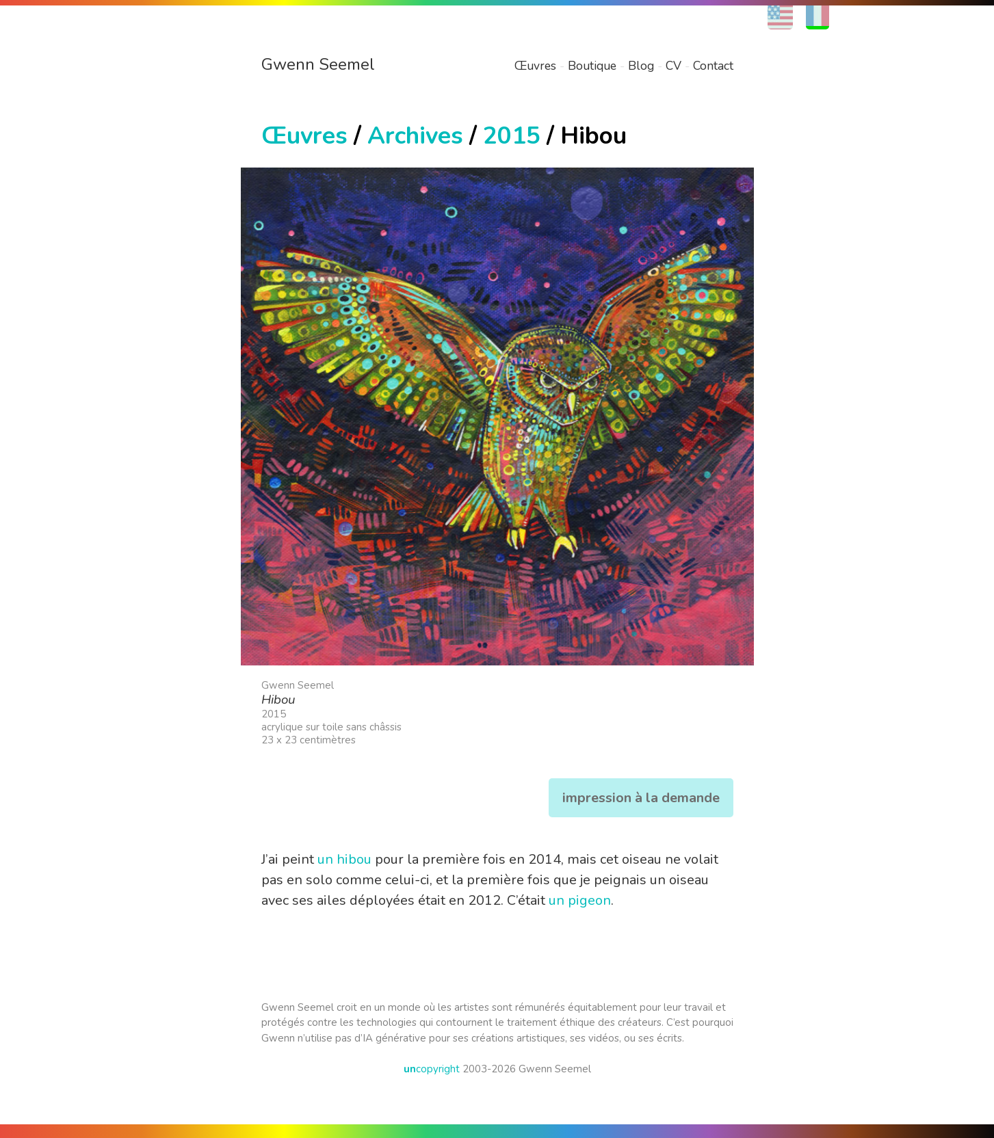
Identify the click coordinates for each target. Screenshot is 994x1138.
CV (673, 65)
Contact (713, 65)
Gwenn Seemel (318, 64)
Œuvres (535, 65)
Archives (415, 136)
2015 (511, 136)
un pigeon (580, 900)
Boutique (592, 65)
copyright (432, 1069)
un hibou (344, 859)
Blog (641, 65)
